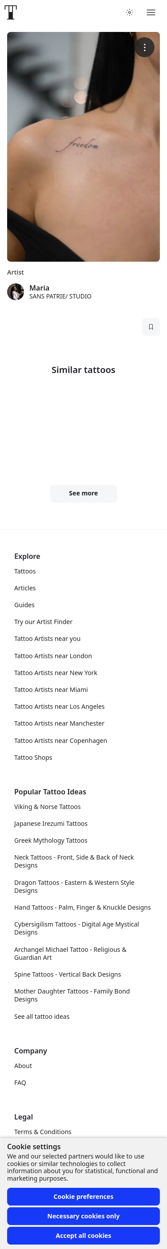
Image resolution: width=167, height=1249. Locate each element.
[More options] (144, 47)
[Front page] (10, 12)
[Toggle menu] (151, 12)
